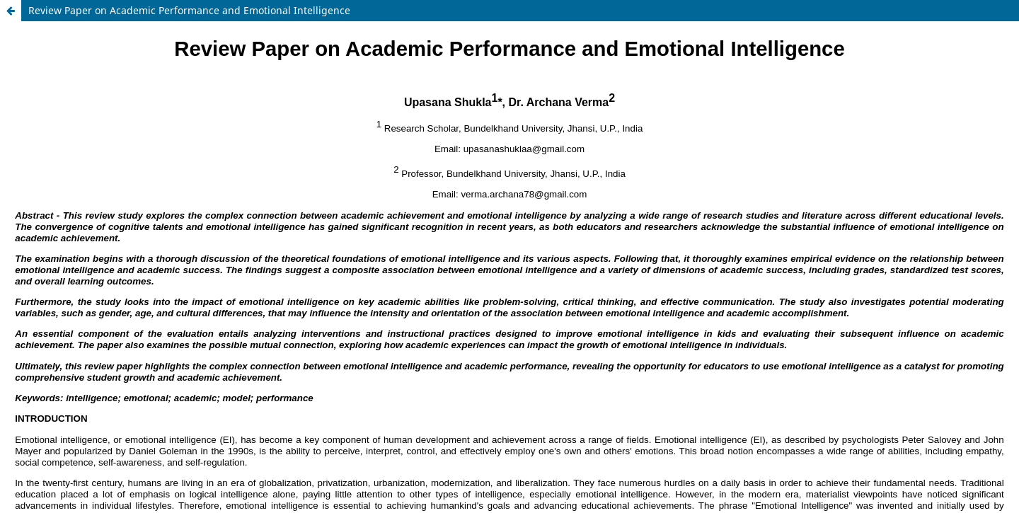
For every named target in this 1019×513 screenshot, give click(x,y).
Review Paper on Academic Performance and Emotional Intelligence (189, 10)
